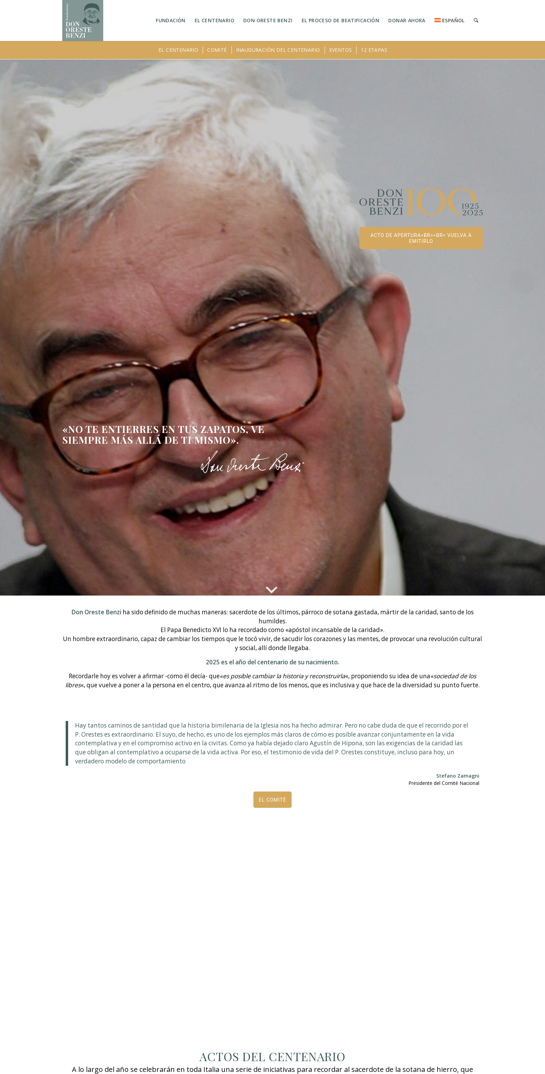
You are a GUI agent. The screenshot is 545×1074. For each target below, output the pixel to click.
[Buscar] (476, 20)
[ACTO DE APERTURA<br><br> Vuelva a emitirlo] (421, 238)
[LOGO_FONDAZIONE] (82, 20)
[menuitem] (170, 20)
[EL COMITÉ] (272, 800)
